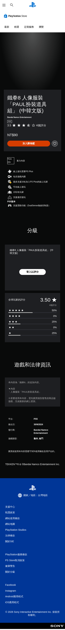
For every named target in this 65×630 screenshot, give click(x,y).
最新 (6, 26)
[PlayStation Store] (16, 16)
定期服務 (29, 26)
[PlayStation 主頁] (32, 5)
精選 (16, 26)
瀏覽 (41, 26)
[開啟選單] (4, 5)
